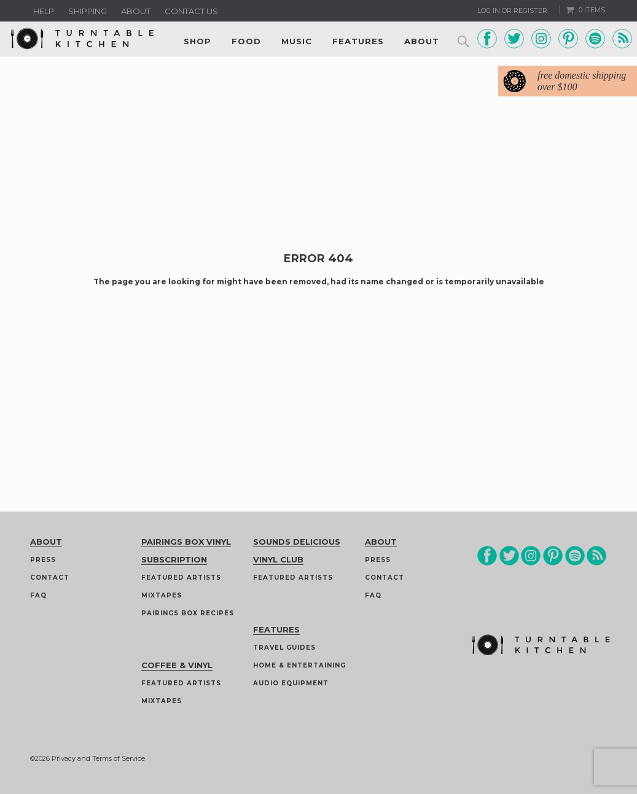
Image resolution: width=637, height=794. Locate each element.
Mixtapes (161, 595)
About (135, 11)
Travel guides (284, 648)
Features (358, 41)
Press (43, 560)
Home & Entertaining (299, 665)
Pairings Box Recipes (187, 613)
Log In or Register (512, 10)
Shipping (87, 11)
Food (246, 41)
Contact (49, 578)
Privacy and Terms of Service (98, 758)
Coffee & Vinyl (177, 665)
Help (43, 11)
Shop (197, 41)
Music (296, 41)
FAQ (38, 595)
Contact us (191, 11)
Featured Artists (181, 578)
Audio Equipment (291, 683)
